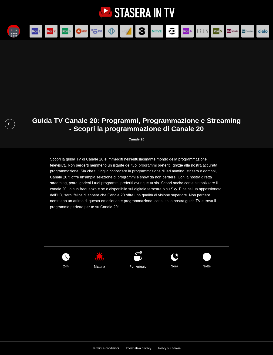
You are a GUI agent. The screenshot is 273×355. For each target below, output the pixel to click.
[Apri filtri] (13, 31)
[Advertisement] (136, 81)
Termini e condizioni (105, 348)
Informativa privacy (138, 348)
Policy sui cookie (169, 348)
